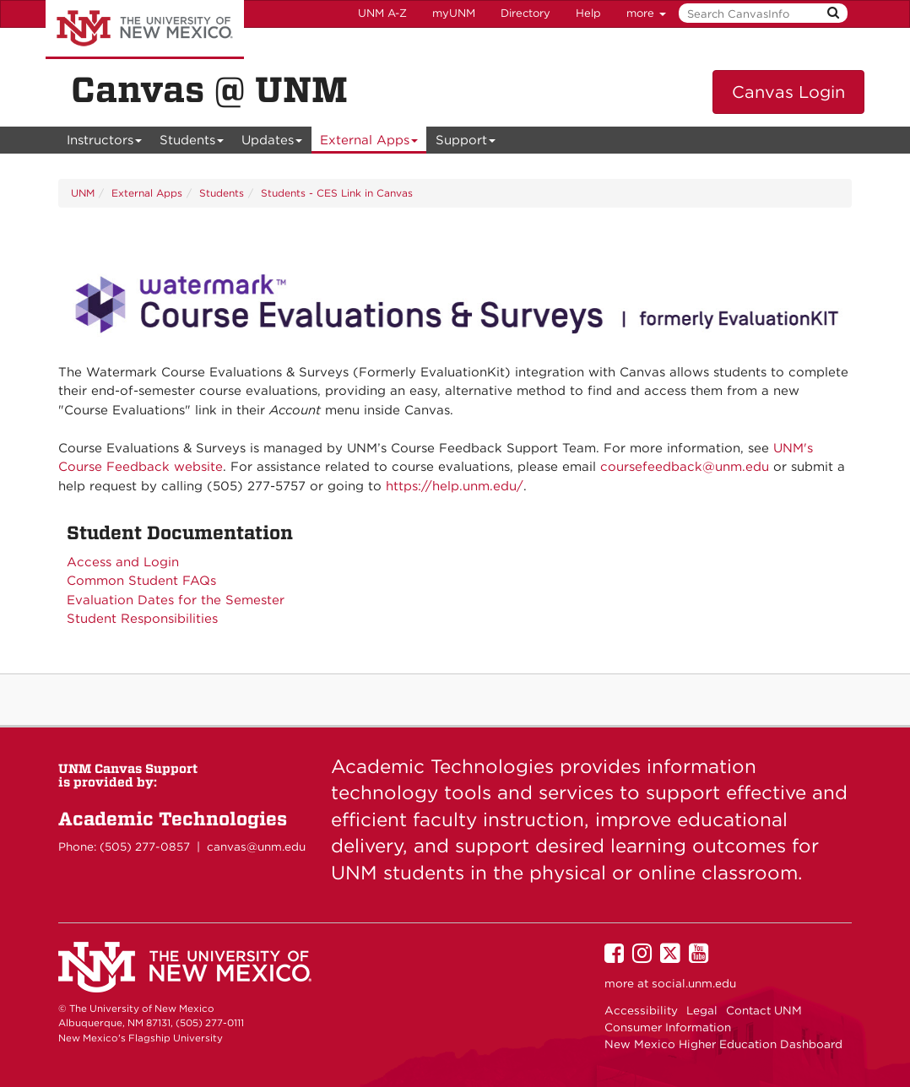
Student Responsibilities (142, 618)
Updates (272, 143)
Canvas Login (788, 92)
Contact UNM (764, 1010)
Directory (525, 13)
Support (466, 143)
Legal (702, 1010)
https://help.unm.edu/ (454, 486)
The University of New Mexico (145, 29)
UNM (83, 193)
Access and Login (123, 562)
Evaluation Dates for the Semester (175, 600)
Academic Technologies (172, 819)
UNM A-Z (382, 13)
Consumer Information (667, 1027)
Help (588, 13)
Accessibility (641, 1010)
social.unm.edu (694, 983)
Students (192, 143)
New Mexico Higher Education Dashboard (723, 1044)
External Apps (369, 143)
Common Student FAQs (141, 580)
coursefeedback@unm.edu (684, 466)
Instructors (105, 143)
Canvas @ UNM (209, 89)
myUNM (453, 13)
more (646, 13)
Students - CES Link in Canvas (337, 193)
